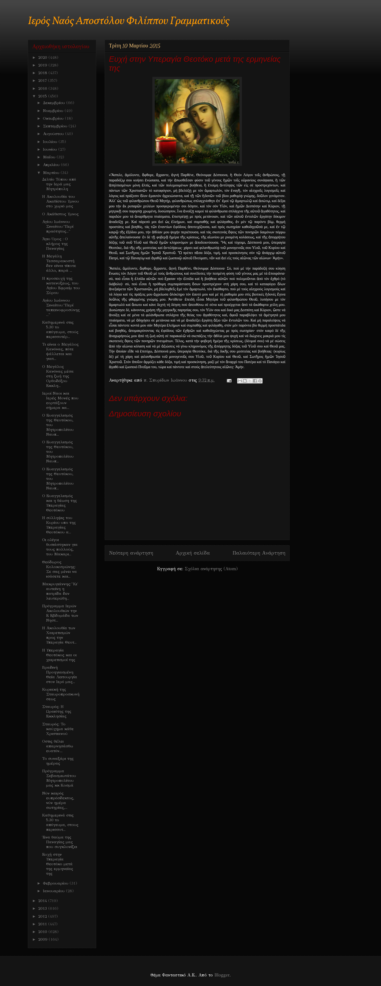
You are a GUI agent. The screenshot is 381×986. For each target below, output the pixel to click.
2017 (43, 80)
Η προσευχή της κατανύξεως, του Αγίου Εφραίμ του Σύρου (61, 285)
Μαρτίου (52, 172)
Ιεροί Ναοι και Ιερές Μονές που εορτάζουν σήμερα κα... (60, 400)
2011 (43, 924)
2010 (43, 931)
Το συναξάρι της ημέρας (58, 761)
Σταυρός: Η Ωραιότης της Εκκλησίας (56, 711)
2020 (43, 57)
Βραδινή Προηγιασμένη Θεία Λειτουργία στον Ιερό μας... (59, 674)
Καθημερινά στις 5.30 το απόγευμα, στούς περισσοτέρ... (60, 329)
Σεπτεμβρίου (56, 126)
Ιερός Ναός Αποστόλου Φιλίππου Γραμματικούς (128, 21)
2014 (43, 900)
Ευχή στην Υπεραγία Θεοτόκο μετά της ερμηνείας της (57, 864)
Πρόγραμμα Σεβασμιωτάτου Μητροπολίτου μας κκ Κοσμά (59, 778)
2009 (43, 939)
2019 (43, 65)
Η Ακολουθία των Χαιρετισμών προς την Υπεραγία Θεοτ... (59, 635)
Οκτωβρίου (54, 118)
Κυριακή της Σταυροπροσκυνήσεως (60, 694)
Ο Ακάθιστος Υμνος (60, 214)
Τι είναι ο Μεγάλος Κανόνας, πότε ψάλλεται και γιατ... (60, 351)
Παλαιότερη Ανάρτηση (258, 553)
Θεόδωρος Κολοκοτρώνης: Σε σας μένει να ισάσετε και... (59, 569)
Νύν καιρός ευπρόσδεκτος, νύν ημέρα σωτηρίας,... (58, 800)
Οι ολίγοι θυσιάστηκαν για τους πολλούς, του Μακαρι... (60, 546)
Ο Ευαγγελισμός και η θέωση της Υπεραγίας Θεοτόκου (59, 502)
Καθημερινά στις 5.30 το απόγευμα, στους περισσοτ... (60, 822)
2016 (43, 88)
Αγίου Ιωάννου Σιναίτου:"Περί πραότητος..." (57, 226)
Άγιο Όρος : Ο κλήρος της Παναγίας (55, 244)
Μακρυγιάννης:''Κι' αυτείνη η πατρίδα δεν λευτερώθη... (60, 591)
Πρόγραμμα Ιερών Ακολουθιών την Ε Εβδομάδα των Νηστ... (60, 613)
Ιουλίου (51, 141)
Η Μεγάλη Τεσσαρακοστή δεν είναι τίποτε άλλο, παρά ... (59, 263)
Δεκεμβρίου (54, 102)
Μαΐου (50, 157)
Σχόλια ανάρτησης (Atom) (211, 568)
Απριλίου (52, 164)
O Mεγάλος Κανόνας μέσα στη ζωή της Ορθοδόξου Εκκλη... (58, 376)
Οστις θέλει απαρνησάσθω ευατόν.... (57, 746)
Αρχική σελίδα (193, 553)
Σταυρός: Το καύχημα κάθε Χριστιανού (58, 729)
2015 (43, 96)
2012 (43, 916)
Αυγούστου (54, 133)
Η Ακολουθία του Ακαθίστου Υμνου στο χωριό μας (60, 201)
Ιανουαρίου (54, 891)
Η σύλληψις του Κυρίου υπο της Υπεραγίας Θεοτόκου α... (59, 524)
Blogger (221, 975)
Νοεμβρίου (54, 110)
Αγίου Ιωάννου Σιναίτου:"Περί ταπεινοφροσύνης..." (61, 307)
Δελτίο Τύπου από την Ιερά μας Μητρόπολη (59, 184)
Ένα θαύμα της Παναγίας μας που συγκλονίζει (59, 842)
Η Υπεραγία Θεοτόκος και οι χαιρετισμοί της (59, 655)
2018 (43, 72)
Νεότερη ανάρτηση (131, 553)
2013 (43, 908)
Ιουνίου (50, 149)
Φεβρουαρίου (56, 883)
